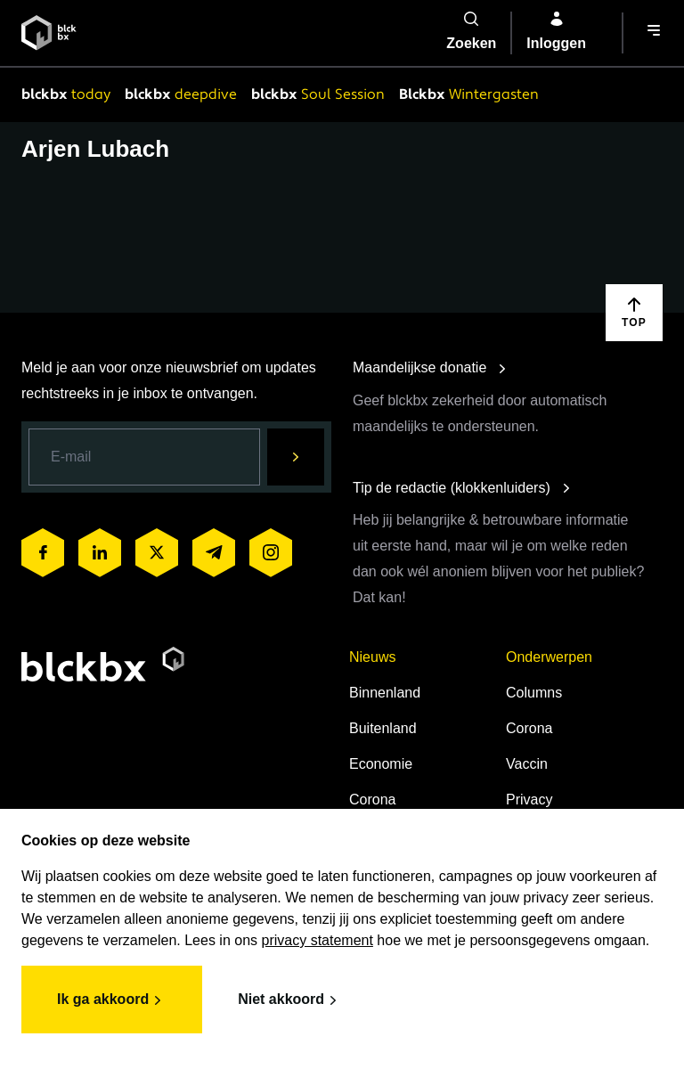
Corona (372, 799)
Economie (380, 763)
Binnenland (384, 692)
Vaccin (527, 763)
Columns (534, 692)
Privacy (529, 799)
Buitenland (383, 728)
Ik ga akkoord (112, 1000)
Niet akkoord (290, 1000)
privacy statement (317, 940)
